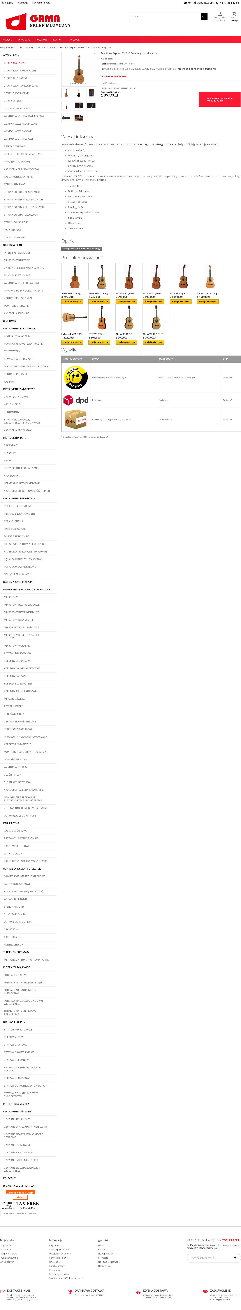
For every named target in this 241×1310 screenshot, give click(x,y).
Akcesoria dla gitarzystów (21, 169)
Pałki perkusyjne (15, 528)
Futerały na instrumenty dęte (23, 982)
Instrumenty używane (17, 1111)
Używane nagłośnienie (18, 1152)
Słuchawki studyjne (17, 275)
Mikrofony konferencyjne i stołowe (21, 637)
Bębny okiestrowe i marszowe (23, 559)
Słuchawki (10, 321)
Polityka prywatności (59, 1249)
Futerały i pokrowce (16, 967)
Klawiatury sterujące (18, 359)
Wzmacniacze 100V (15, 767)
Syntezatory (12, 351)
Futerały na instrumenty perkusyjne (20, 1013)
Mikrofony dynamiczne (18, 620)
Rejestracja (22, 3)
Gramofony (11, 929)
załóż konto (220, 20)
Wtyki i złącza (13, 853)
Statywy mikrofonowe (18, 1029)
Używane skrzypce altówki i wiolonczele (22, 1169)
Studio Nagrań (12, 245)
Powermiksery (13, 706)
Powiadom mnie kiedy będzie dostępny (118, 88)
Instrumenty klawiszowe (19, 328)
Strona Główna (7, 47)
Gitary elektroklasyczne (20, 70)
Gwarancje (54, 1262)
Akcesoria (10, 937)
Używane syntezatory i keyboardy (25, 1126)
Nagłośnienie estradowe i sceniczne (26, 589)
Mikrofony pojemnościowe (21, 627)
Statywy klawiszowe (17, 1078)
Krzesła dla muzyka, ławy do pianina (22, 1069)
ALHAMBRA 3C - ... (125, 334)
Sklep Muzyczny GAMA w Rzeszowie (20, 1213)
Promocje (24, 40)
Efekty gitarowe (14, 146)
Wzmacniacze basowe (18, 131)
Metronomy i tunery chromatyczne (26, 959)
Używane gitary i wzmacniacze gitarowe (23, 1136)
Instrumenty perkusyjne (19, 498)
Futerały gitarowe (16, 975)
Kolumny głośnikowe (17, 660)
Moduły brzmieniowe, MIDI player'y (26, 366)
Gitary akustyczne (15, 78)
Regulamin (54, 1245)
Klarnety (10, 453)
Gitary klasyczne (15, 63)
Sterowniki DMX (14, 906)
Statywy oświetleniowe (19, 1052)
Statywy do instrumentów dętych (25, 1085)
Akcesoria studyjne (16, 313)
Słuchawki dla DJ (15, 914)
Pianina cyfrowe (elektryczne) (23, 343)
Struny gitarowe (14, 184)
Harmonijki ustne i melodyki (22, 483)
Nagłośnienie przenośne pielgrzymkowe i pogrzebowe (23, 799)
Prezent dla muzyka (16, 1104)
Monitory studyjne (16, 305)
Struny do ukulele (16, 222)
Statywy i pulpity (14, 1022)
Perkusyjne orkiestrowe (20, 566)
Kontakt (58, 40)
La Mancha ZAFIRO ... (72, 334)
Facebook (74, 40)
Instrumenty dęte (14, 437)
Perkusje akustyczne (17, 506)
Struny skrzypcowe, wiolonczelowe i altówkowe (22, 421)
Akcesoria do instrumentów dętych (27, 491)
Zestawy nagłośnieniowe (20, 721)
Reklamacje (54, 1270)
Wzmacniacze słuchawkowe (22, 283)
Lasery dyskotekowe (17, 884)
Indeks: (104, 64)
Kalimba (9, 381)
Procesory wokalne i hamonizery (25, 736)
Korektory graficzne (17, 744)
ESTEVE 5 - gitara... (153, 293)
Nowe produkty (105, 1253)
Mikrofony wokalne (17, 645)
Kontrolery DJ (13, 944)
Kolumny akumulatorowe (20, 691)
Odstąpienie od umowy (60, 1253)
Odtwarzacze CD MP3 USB (20, 815)
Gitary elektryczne (16, 93)
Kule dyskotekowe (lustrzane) (23, 891)
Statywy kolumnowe (17, 1060)
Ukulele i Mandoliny (17, 108)
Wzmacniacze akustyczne (20, 123)
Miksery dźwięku (14, 698)
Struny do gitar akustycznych (23, 199)
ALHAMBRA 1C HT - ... (154, 334)
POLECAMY (9, 1178)
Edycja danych (7, 1262)
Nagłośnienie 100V (15, 759)
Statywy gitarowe (15, 1044)
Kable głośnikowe (15, 830)
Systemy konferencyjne (18, 582)
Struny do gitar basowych (21, 214)
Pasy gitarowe (13, 230)
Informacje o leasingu (59, 1274)
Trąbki (8, 460)
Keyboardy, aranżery (17, 336)
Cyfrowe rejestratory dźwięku (24, 267)
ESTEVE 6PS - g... (97, 334)
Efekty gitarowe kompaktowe (23, 154)
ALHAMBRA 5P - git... (72, 293)
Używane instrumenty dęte (21, 1160)
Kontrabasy (11, 412)
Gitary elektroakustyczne (21, 85)
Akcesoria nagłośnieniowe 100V (24, 789)
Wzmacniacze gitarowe (18, 138)
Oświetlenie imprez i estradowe (24, 876)
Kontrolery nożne (16, 374)
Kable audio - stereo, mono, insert (25, 861)
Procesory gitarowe (17, 161)
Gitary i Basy (11, 55)
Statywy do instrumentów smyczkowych (21, 1095)
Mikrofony (11, 597)
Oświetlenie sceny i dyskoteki (22, 868)
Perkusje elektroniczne (19, 513)
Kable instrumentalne (18, 176)
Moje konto (7, 1240)
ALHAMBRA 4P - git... (99, 293)
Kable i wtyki (11, 823)
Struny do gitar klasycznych (22, 192)
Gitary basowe (13, 101)
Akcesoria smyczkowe (18, 430)
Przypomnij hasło (41, 3)
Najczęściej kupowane (109, 1262)
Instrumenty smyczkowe (19, 389)
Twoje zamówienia (9, 1258)
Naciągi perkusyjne (16, 574)
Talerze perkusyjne (16, 536)
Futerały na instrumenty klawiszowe (20, 992)
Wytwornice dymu (15, 899)
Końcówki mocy (14, 714)
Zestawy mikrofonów (17, 653)
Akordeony (11, 475)
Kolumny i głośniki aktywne (22, 668)
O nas (101, 1245)
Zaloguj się (7, 3)
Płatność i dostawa (58, 1258)
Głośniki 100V (12, 774)
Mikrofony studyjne (17, 260)
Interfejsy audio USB (17, 252)
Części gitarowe (14, 237)
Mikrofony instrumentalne (21, 612)
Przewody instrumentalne (21, 838)
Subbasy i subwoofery (18, 683)
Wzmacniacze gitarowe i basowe (24, 116)
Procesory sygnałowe (18, 729)
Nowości (7, 40)
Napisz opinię (107, 59)
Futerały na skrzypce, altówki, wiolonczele (23, 1002)
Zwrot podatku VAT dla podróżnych (66, 1278)
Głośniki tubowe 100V (17, 782)
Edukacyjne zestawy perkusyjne (24, 544)
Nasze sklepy (104, 1266)
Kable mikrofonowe (16, 846)
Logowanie (5, 1245)
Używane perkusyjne (17, 1145)
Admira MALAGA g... (207, 293)
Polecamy (41, 40)
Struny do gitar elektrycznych (24, 207)
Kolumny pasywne (15, 676)
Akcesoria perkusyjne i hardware (25, 551)
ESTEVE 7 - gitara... (126, 293)
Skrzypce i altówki (16, 396)
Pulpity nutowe (14, 1037)
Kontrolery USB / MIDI (18, 298)
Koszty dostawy (57, 1266)
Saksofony (11, 445)
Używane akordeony (17, 1119)
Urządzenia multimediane (19, 1186)
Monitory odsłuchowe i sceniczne (26, 752)
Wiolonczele (12, 404)
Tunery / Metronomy (16, 952)
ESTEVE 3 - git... (178, 293)
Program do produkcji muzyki (23, 290)
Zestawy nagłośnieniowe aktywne (25, 808)
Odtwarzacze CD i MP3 (18, 921)
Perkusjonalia (13, 521)
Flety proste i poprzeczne (21, 468)
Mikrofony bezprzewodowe (21, 604)
